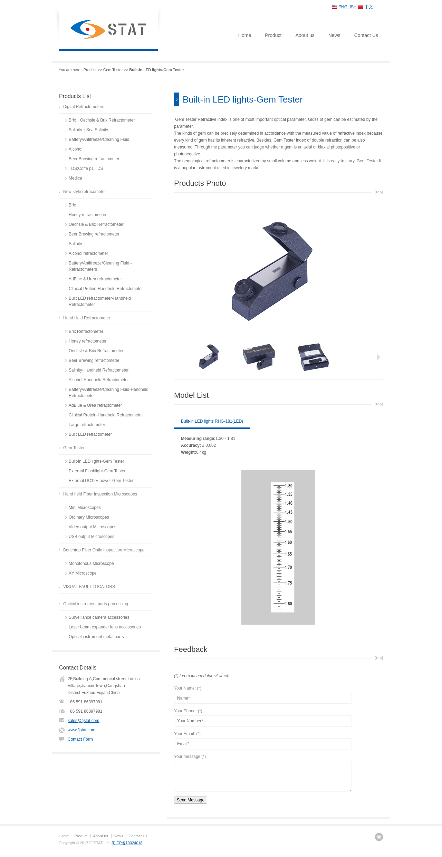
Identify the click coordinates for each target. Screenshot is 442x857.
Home (244, 35)
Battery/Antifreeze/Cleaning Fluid (99, 139)
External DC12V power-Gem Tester (101, 480)
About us (304, 35)
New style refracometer (84, 191)
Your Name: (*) (187, 688)
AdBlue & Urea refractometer (95, 279)
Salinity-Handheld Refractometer (98, 370)
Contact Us (366, 35)
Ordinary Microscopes (89, 517)
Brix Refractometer (86, 331)
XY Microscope (82, 573)
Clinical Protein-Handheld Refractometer (106, 288)
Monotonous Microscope (91, 563)
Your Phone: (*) (188, 711)
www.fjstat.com (81, 730)
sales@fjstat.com (83, 720)
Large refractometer (87, 424)
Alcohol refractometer (88, 253)
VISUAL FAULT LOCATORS (89, 586)
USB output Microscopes (91, 536)
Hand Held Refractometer (86, 318)
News (334, 35)
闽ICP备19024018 (127, 843)
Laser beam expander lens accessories (105, 627)
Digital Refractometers (83, 106)
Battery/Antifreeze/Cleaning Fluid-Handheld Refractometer (108, 392)
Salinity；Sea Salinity (88, 129)
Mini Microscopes (85, 507)
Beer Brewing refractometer (94, 158)
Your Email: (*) (187, 734)
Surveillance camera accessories (99, 617)
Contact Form (80, 739)
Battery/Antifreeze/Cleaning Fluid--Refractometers (100, 266)
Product (273, 35)
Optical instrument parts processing (95, 603)
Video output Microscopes (92, 526)
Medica (75, 178)
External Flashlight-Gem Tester (97, 471)
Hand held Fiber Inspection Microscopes (100, 494)
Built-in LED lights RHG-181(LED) (212, 421)
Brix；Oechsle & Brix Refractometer (102, 120)
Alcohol (75, 149)
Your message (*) (190, 756)
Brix (72, 205)
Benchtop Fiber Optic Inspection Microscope (103, 550)
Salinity (75, 243)
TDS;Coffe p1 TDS (86, 168)
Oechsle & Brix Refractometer (96, 224)
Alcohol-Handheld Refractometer (99, 379)
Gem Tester (113, 70)
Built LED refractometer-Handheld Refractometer (100, 301)
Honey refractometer (87, 214)
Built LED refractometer (90, 434)
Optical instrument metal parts (96, 636)
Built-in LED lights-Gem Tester (96, 461)
